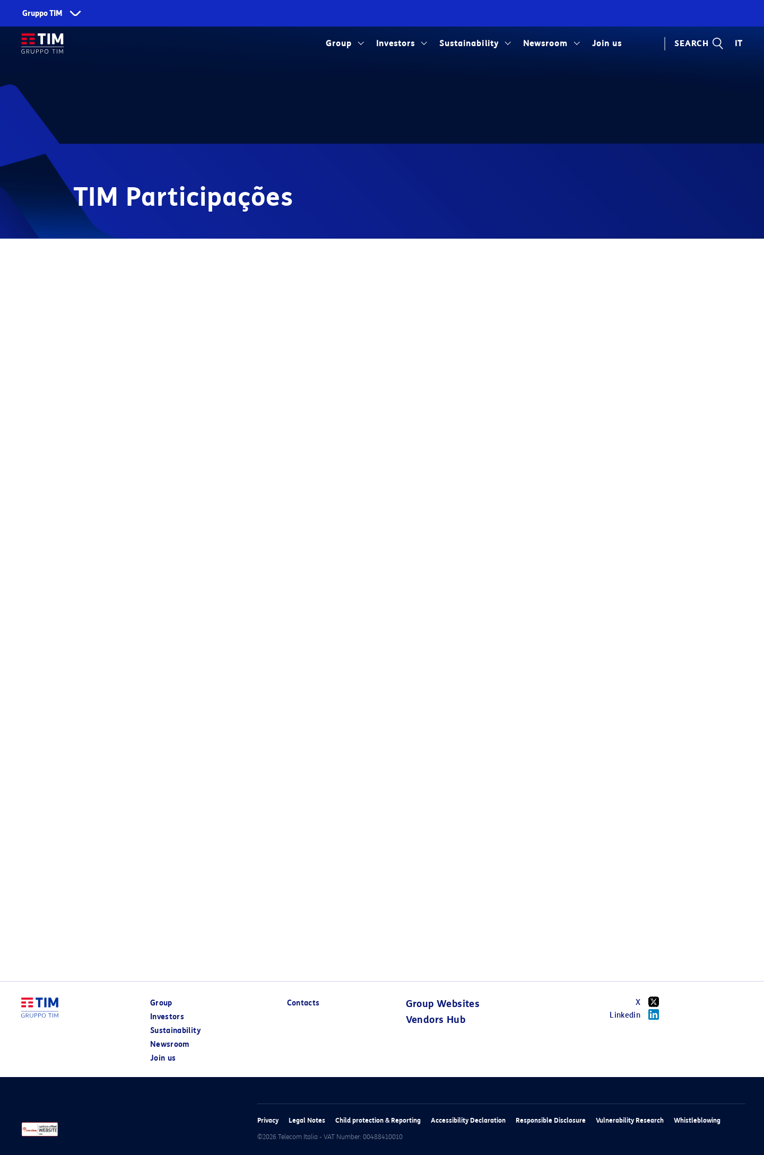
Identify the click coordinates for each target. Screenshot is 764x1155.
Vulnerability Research (630, 1120)
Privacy (268, 1120)
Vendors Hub (435, 1020)
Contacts (303, 1003)
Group (339, 43)
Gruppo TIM (42, 13)
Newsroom (545, 43)
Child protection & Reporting (378, 1120)
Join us (607, 43)
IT (739, 43)
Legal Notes (307, 1120)
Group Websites (443, 1004)
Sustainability (468, 43)
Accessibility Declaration (468, 1120)
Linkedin (638, 1014)
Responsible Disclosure (551, 1120)
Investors (395, 43)
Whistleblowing (697, 1120)
